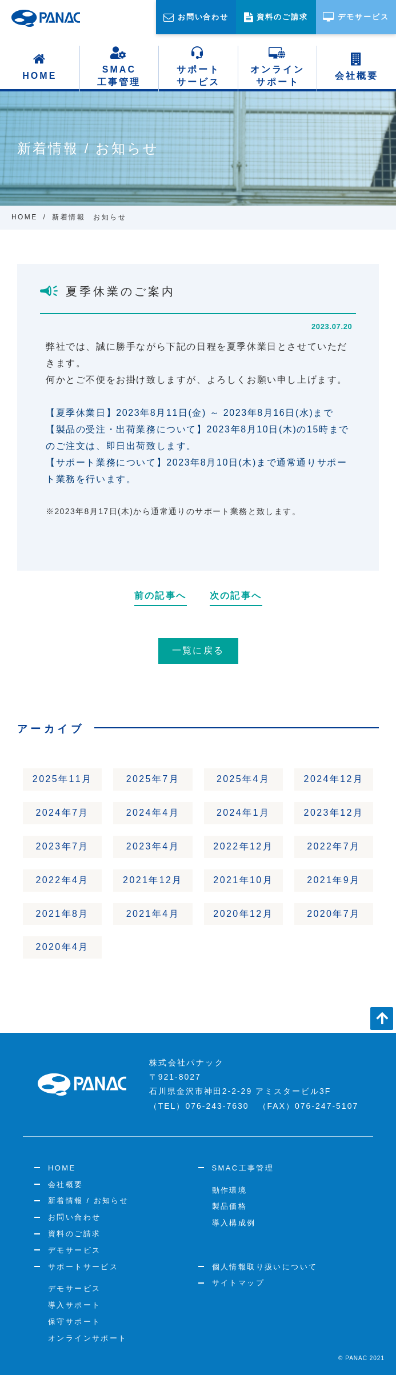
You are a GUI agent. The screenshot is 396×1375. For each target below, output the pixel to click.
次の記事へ (236, 595)
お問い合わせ (74, 1217)
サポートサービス (198, 66)
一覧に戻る (198, 650)
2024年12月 (334, 779)
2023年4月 (152, 846)
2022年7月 (333, 846)
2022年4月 (62, 880)
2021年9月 (333, 880)
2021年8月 (62, 914)
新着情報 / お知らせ (88, 1200)
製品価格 (229, 1206)
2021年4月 (152, 914)
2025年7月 (152, 779)
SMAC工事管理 (119, 66)
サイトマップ (238, 1282)
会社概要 (356, 67)
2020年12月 (243, 914)
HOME (39, 67)
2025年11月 (63, 779)
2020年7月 (333, 914)
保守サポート (74, 1321)
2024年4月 (152, 812)
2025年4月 (243, 779)
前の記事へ (160, 595)
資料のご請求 (74, 1233)
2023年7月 (62, 846)
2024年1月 (243, 812)
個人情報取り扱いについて (265, 1266)
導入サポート (74, 1305)
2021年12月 (153, 880)
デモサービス (74, 1250)
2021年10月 (243, 880)
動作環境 (229, 1190)
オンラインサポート (277, 66)
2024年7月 (62, 812)
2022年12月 (243, 846)
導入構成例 (234, 1222)
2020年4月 (62, 947)
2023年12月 (334, 812)
